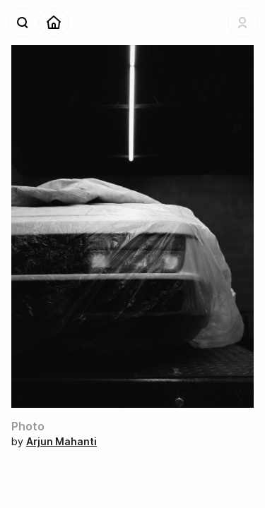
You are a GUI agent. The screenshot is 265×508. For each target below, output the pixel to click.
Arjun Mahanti (61, 441)
